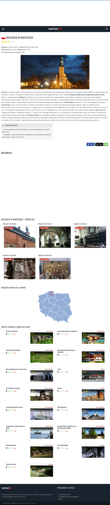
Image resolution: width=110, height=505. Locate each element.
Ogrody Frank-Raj (11, 464)
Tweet (99, 144)
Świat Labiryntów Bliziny (13, 350)
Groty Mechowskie (62, 445)
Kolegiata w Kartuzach (9, 224)
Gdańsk (59, 388)
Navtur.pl (14, 503)
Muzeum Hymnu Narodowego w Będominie (66, 351)
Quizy (60, 498)
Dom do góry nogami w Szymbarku (67, 331)
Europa (28, 47)
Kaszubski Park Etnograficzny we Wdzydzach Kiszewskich (66, 427)
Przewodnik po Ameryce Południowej (69, 496)
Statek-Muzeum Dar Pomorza (14, 407)
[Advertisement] (55, 13)
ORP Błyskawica (62, 407)
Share (91, 144)
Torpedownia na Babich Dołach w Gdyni (15, 427)
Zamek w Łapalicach (12, 331)
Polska (36, 47)
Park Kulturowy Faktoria (13, 388)
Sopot (59, 369)
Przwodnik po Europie (65, 494)
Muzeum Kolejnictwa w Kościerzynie (16, 369)
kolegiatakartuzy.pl (19, 52)
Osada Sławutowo (11, 445)
